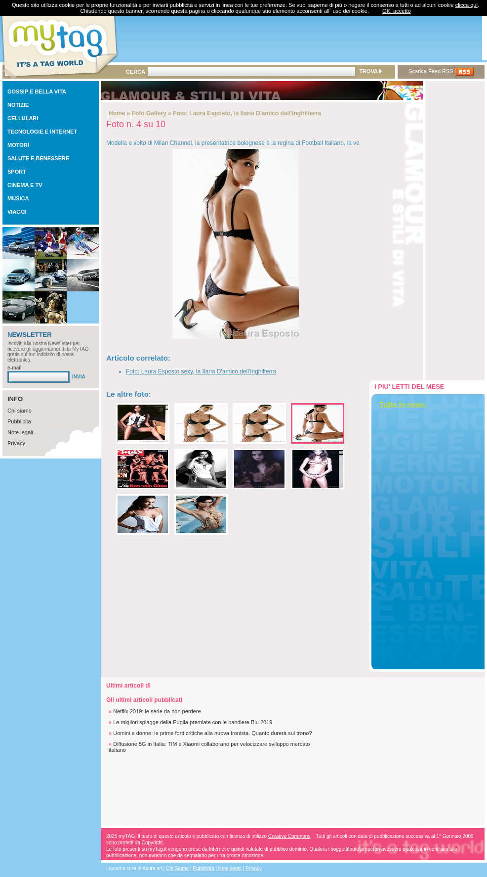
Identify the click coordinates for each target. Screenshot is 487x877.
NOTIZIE (18, 105)
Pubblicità (203, 868)
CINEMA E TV (24, 185)
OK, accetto (396, 11)
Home (117, 113)
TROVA (370, 71)
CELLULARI (22, 118)
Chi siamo (19, 411)
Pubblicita (19, 421)
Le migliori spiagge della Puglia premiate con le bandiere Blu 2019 (192, 722)
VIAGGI (17, 212)
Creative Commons (289, 836)
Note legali (20, 432)
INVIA (78, 376)
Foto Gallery (149, 113)
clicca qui (466, 5)
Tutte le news (402, 404)
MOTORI (18, 145)
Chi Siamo (177, 868)
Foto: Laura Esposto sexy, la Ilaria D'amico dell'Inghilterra (201, 371)
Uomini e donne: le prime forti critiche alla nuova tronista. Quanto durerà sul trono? (212, 733)
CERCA (135, 72)
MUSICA (18, 198)
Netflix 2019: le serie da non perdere (157, 711)
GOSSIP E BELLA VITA (36, 91)
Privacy (16, 443)
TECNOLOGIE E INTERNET (42, 132)
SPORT (16, 172)
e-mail (14, 367)
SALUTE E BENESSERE (38, 158)
